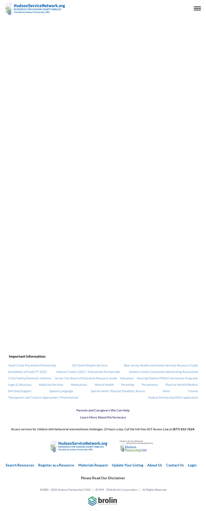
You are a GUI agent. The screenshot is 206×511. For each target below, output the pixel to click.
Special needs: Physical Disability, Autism (118, 391)
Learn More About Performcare (103, 417)
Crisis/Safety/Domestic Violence (29, 378)
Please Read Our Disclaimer (103, 478)
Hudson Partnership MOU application (173, 397)
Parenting (127, 384)
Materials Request (93, 465)
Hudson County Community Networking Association (163, 372)
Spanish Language (61, 391)
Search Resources (20, 465)
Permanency (150, 384)
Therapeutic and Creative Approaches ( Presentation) (43, 397)
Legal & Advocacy (20, 384)
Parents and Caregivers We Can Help (103, 410)
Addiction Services (51, 384)
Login (192, 465)
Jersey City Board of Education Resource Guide (86, 378)
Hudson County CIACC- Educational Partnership (88, 372)
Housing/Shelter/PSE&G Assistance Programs (167, 378)
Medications (79, 384)
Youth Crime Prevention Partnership (32, 365)
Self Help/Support (20, 391)
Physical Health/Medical (181, 384)
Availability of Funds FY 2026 (27, 372)
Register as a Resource (56, 465)
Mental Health (104, 384)
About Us (154, 465)
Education (127, 378)
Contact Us (175, 465)
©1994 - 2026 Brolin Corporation (116, 489)
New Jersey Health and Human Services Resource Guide (161, 365)
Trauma (193, 391)
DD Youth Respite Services (90, 365)
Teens (166, 391)
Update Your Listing (127, 465)
